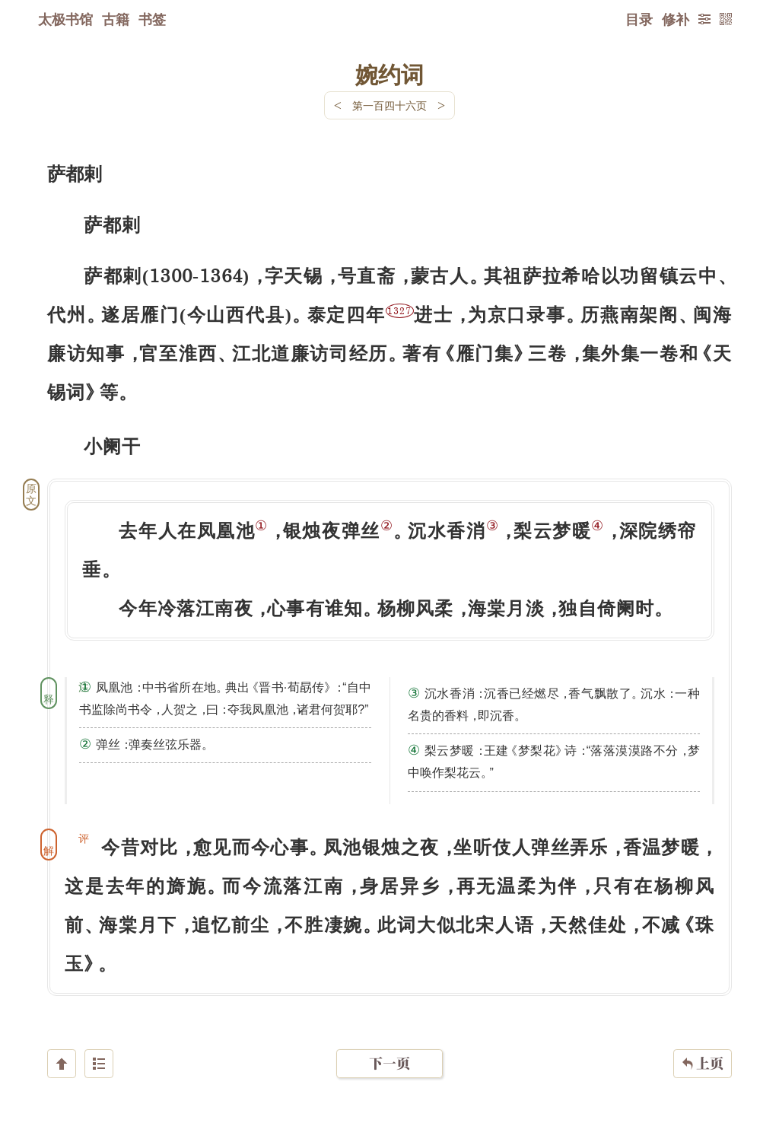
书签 (152, 19)
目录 (639, 19)
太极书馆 (65, 19)
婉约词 (389, 73)
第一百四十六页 (389, 105)
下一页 (389, 1032)
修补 (675, 19)
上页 (702, 1032)
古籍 (115, 19)
